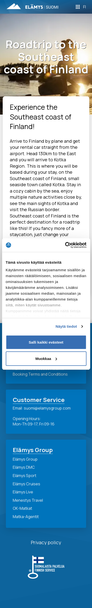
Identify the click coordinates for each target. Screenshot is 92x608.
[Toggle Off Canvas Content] (78, 7)
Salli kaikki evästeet (46, 342)
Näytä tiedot (66, 326)
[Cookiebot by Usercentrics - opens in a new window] (65, 245)
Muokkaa (46, 359)
